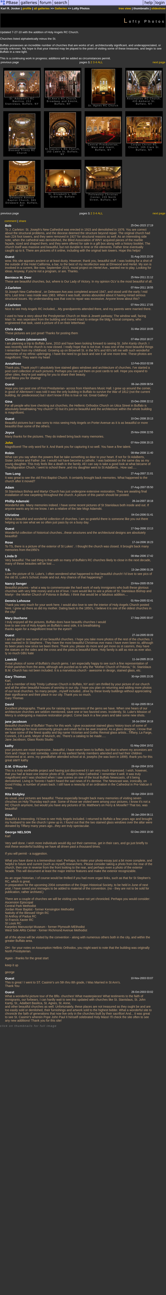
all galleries (42, 8)
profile (27, 8)
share (22, 221)
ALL (100, 62)
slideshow (158, 8)
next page (159, 62)
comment (11, 221)
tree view (125, 8)
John (9, 443)
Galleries (61, 8)
